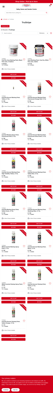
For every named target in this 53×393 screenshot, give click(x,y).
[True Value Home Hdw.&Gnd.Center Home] (26, 5)
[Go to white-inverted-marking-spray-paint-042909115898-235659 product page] (13, 248)
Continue (5, 389)
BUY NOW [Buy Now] (13, 78)
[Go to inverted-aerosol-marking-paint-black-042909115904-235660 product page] (39, 248)
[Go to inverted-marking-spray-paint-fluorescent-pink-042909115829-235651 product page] (13, 136)
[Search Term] (26, 12)
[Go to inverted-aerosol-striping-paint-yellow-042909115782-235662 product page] (39, 285)
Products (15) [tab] (5, 26)
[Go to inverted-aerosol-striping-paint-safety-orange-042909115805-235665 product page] (13, 322)
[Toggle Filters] (51, 33)
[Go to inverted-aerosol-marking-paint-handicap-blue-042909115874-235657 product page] (39, 210)
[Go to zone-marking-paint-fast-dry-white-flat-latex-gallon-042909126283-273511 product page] (39, 61)
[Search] (47, 12)
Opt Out (15, 389)
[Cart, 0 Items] (50, 5)
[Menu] (4, 7)
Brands (6, 19)
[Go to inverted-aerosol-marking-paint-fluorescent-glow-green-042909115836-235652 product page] (39, 136)
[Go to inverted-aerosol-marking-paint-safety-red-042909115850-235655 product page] (39, 173)
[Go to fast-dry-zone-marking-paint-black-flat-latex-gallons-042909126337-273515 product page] (13, 61)
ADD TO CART (13, 74)
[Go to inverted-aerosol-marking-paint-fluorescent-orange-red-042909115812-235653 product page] (39, 98)
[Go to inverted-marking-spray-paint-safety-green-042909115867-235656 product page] (13, 210)
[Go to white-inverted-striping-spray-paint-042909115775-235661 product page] (13, 285)
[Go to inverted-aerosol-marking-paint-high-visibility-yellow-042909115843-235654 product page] (13, 173)
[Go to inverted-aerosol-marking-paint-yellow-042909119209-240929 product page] (13, 98)
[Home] (1, 19)
